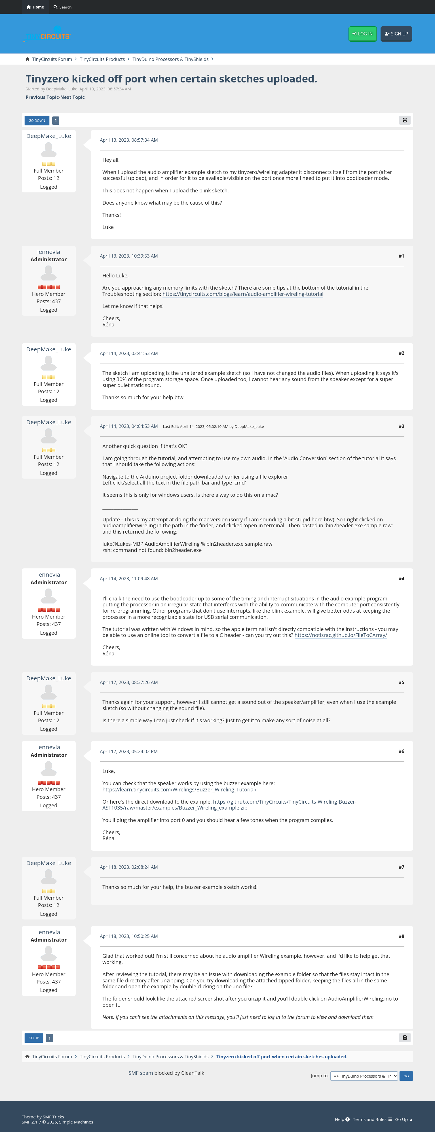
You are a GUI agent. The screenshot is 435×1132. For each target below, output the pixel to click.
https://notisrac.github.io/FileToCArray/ (341, 635)
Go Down (37, 120)
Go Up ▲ (404, 1119)
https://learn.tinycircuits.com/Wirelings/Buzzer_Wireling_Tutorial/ (179, 789)
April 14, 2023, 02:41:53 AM (129, 353)
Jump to (319, 1075)
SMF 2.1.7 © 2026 (39, 1122)
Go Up (34, 1038)
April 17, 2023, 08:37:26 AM (129, 682)
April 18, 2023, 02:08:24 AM (129, 867)
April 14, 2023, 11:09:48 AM (129, 578)
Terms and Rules (372, 1119)
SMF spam (140, 1072)
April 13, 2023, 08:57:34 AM (129, 140)
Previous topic (42, 97)
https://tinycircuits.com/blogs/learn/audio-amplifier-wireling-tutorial (242, 293)
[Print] (405, 120)
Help (342, 1119)
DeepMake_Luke (48, 136)
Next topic (72, 97)
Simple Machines (76, 1122)
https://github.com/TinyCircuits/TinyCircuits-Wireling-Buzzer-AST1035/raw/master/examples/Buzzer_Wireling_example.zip (229, 804)
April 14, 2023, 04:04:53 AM (129, 426)
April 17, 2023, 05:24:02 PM (129, 751)
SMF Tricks (53, 1117)
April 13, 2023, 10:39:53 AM (129, 256)
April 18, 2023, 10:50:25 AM (129, 936)
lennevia (48, 252)
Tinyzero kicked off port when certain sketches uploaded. (171, 79)
